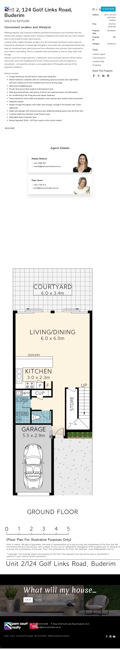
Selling (53, 6)
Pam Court (37, 180)
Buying (42, 6)
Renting (64, 6)
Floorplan (97, 65)
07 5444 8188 (108, 9)
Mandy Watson (39, 158)
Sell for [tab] (28, 600)
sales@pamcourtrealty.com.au (48, 627)
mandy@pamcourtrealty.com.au (47, 166)
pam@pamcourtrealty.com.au (46, 188)
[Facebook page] (107, 636)
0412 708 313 (40, 185)
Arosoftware (64, 636)
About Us (77, 6)
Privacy (12, 636)
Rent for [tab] (38, 600)
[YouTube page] (114, 636)
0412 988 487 (40, 163)
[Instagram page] (111, 636)
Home (32, 6)
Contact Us (49, 12)
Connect (62, 12)
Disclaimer (20, 636)
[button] (103, 58)
